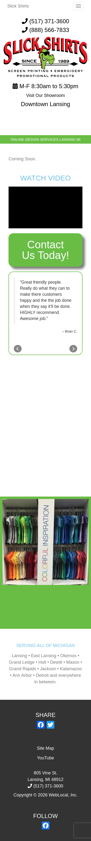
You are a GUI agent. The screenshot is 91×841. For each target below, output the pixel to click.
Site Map (45, 748)
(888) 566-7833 (49, 30)
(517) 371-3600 (45, 21)
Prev (18, 349)
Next (73, 349)
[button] (45, 595)
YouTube (45, 757)
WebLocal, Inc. (63, 795)
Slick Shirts (18, 6)
